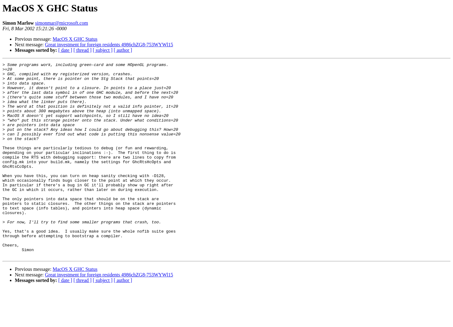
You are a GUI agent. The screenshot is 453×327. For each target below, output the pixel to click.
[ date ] (65, 50)
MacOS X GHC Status (75, 39)
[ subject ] (103, 50)
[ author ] (123, 50)
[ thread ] (82, 50)
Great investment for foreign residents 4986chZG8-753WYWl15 (109, 44)
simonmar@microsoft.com (61, 23)
